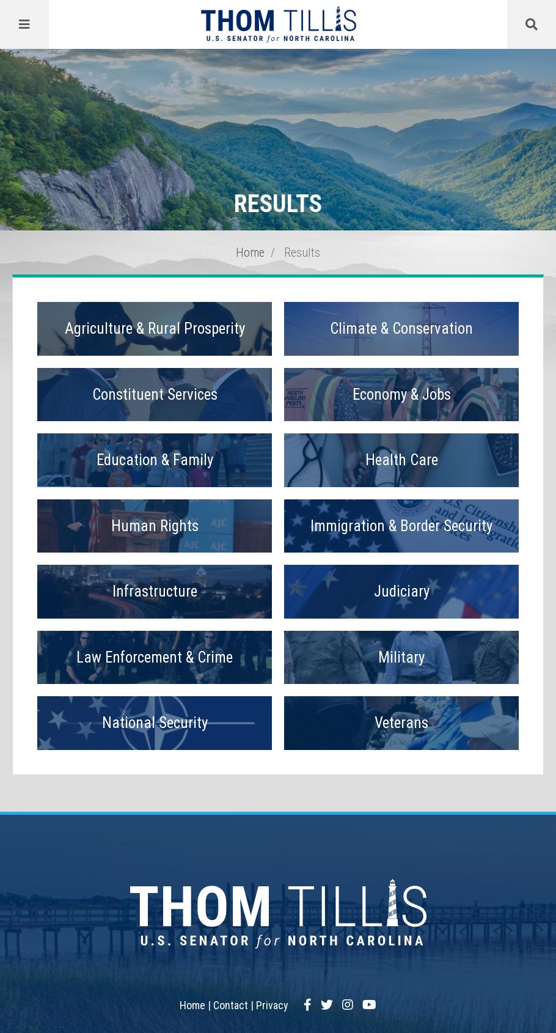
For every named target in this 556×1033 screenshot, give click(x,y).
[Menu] (24, 24)
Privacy (272, 1005)
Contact (230, 1005)
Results (302, 252)
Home (250, 252)
